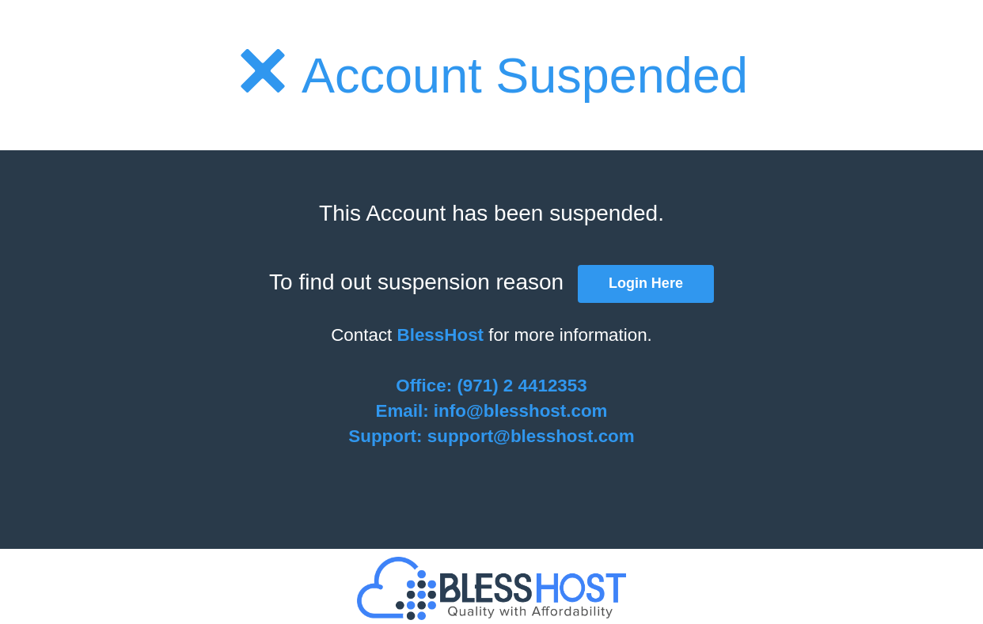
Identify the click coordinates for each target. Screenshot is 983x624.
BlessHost (440, 335)
